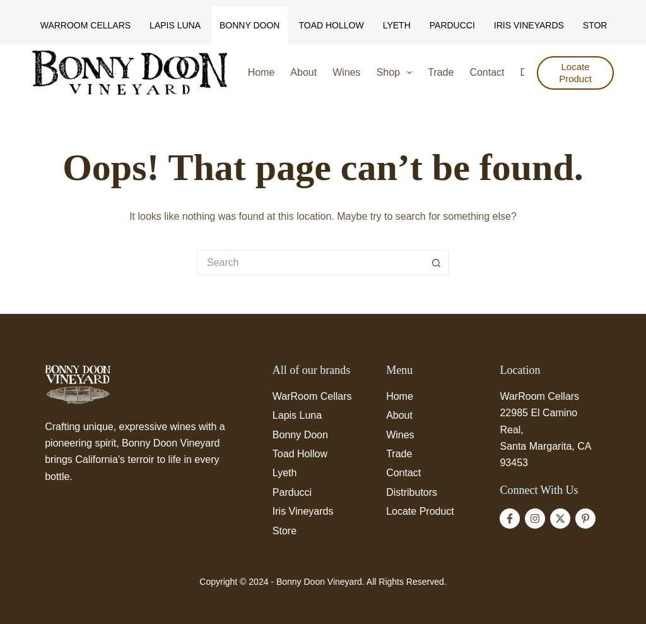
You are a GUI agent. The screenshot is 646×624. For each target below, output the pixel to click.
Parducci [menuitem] (452, 25)
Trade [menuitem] (441, 72)
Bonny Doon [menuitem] (249, 25)
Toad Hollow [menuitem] (330, 25)
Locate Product (575, 73)
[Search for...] (310, 262)
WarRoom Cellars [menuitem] (85, 25)
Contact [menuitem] (486, 72)
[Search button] (436, 262)
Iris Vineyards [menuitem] (529, 25)
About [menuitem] (303, 72)
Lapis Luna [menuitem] (175, 25)
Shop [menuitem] (397, 72)
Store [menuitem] (598, 25)
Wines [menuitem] (346, 72)
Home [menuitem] (261, 72)
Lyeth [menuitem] (397, 25)
